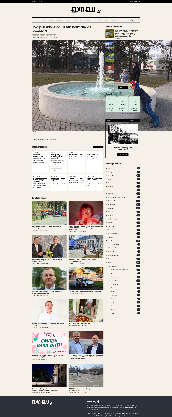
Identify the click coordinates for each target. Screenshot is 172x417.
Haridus (69, 20)
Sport (95, 20)
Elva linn (35, 35)
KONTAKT (40, 1)
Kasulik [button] (115, 20)
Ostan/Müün (36, 176)
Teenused (35, 152)
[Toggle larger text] (135, 20)
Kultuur (78, 20)
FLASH (42, 35)
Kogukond (60, 20)
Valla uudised (48, 20)
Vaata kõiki (98, 147)
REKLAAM (34, 1)
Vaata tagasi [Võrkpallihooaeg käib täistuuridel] (123, 154)
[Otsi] (138, 20)
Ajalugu (87, 20)
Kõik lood (123, 87)
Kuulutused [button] (104, 20)
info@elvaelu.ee (130, 408)
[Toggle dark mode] (132, 20)
